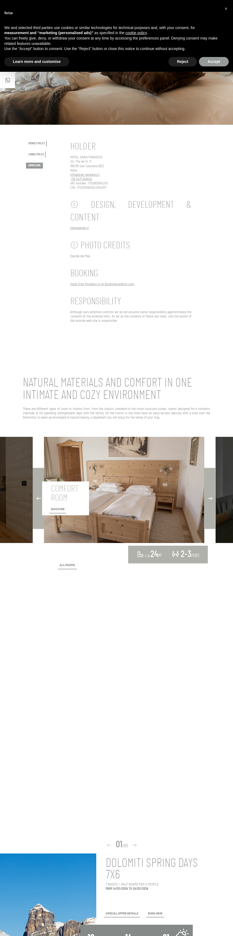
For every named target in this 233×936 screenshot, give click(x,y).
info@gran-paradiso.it (84, 175)
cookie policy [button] (136, 33)
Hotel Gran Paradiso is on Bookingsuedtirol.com (102, 284)
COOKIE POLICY (36, 154)
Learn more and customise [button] (37, 61)
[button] (226, 8)
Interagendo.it (79, 228)
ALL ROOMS (67, 565)
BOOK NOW (155, 913)
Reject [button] (182, 61)
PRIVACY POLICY (36, 143)
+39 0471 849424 (81, 179)
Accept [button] (214, 61)
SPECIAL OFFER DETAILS (122, 913)
